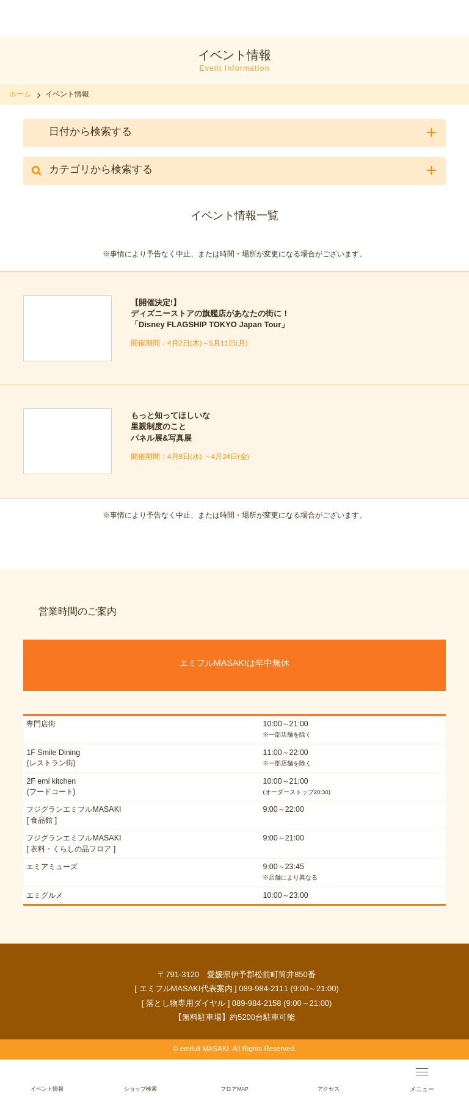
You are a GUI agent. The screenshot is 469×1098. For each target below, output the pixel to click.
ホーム (20, 94)
